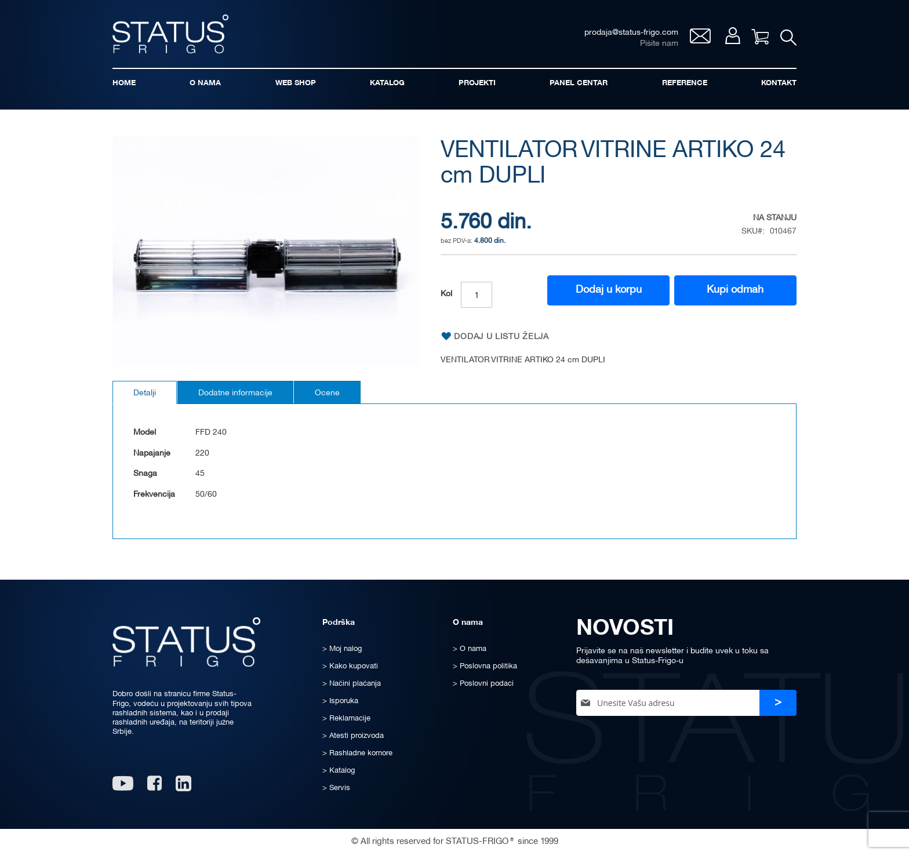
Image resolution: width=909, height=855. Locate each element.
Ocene (327, 393)
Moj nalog (732, 35)
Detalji (144, 393)
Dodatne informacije (235, 393)
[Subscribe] (778, 703)
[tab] (144, 392)
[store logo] (170, 33)
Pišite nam (659, 44)
